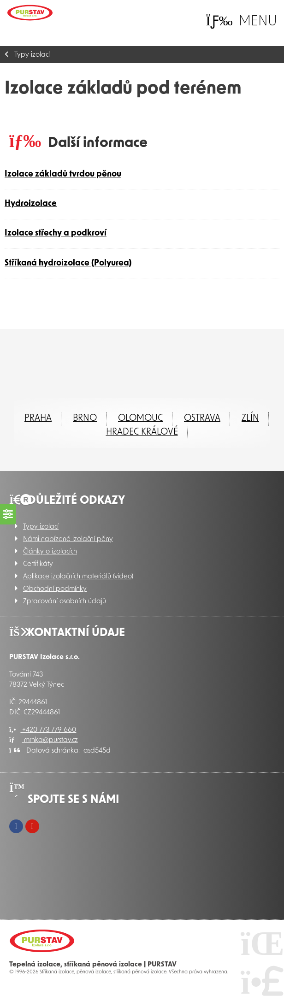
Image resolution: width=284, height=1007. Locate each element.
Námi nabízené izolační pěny (68, 539)
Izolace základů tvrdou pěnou (63, 174)
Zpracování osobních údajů (64, 601)
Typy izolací (32, 55)
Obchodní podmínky (55, 589)
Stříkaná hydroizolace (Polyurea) (68, 263)
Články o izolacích (50, 551)
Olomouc (140, 418)
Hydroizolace (31, 204)
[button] (241, 21)
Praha (38, 418)
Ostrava (202, 418)
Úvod (30, 13)
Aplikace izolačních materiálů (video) (78, 576)
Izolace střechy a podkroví (55, 233)
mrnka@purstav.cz (43, 740)
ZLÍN (250, 418)
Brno (85, 418)
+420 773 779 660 (42, 730)
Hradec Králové (142, 432)
